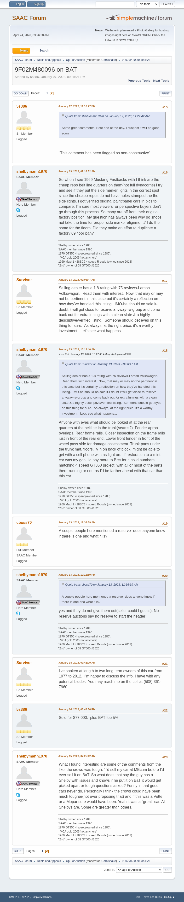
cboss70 (24, 522)
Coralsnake (108, 60)
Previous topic (139, 80)
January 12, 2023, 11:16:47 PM (76, 106)
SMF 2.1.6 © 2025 (19, 897)
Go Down (20, 93)
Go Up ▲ (169, 897)
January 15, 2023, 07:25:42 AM (76, 756)
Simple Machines (42, 897)
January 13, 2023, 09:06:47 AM (76, 279)
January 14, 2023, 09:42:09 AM (76, 662)
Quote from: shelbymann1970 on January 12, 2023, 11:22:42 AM (107, 116)
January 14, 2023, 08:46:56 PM (76, 709)
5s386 (21, 106)
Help (137, 897)
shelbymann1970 (31, 171)
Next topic (161, 80)
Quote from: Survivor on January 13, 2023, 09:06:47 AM (101, 364)
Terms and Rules (152, 897)
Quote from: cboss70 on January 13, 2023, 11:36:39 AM (101, 584)
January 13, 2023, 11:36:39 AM (76, 522)
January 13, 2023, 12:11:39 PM (76, 574)
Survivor (24, 280)
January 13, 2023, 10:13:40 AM (76, 349)
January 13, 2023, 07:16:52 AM (76, 171)
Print (165, 93)
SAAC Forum (29, 18)
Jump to (109, 869)
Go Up (18, 851)
